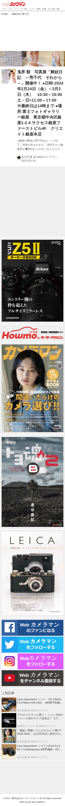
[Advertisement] (32, 32)
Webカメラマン (47, 157)
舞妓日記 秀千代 (24, 60)
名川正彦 (26, 157)
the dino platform (36, 802)
